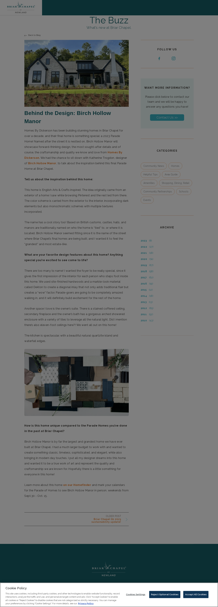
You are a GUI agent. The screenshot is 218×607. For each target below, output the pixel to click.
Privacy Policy (86, 604)
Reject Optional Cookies (164, 595)
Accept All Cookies (196, 595)
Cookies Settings (135, 595)
